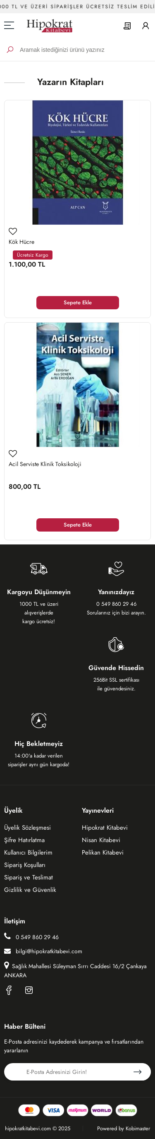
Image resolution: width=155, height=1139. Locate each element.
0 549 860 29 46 (31, 936)
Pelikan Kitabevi (103, 852)
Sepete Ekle (78, 302)
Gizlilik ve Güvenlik (30, 889)
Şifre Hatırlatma (24, 840)
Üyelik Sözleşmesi (27, 827)
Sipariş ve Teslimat (28, 877)
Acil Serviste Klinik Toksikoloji (45, 464)
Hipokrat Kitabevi (105, 827)
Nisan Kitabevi (101, 840)
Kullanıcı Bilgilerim (28, 852)
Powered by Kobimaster (123, 1128)
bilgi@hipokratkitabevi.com (43, 951)
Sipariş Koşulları (24, 864)
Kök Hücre (21, 241)
